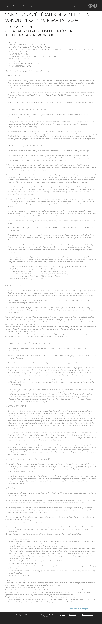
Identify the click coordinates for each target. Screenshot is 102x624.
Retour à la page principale (79, 608)
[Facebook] (95, 6)
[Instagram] (90, 6)
